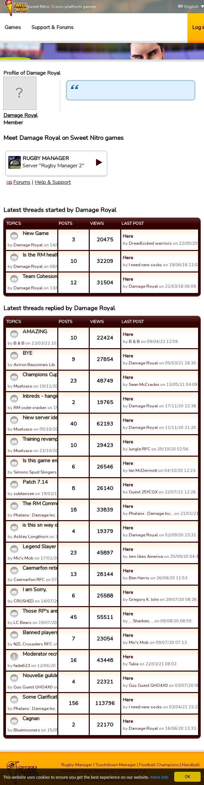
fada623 (22, 666)
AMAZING (35, 331)
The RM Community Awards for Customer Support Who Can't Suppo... (39, 503)
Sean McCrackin (144, 385)
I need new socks (145, 265)
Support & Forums (52, 27)
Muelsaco (23, 386)
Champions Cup (39, 374)
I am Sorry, (34, 589)
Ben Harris (139, 578)
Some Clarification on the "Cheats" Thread (39, 697)
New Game (36, 233)
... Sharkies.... (141, 621)
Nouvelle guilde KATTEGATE (39, 675)
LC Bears (22, 623)
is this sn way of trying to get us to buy (39, 525)
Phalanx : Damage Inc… (36, 515)
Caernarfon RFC (29, 580)
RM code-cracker (30, 408)
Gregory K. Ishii (144, 599)
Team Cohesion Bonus (39, 276)
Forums (21, 182)
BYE (27, 353)
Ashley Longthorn (31, 537)
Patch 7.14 (35, 482)
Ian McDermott (143, 471)
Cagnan (31, 718)
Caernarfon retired (39, 568)
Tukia (133, 664)
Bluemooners (27, 730)
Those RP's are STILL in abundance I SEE (39, 611)
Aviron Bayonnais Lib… (36, 365)
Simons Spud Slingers (35, 472)
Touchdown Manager (115, 765)
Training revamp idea (39, 439)
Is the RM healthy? (39, 255)
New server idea (39, 417)
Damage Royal (20, 115)
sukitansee (24, 494)
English (188, 7)
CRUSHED (24, 601)
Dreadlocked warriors (150, 243)
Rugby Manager (76, 765)
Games (13, 27)
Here (128, 236)
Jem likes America (146, 556)
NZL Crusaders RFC (33, 644)
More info (159, 777)
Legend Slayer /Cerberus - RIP (39, 546)
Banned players (39, 632)
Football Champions (159, 765)
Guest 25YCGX (143, 492)
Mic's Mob (23, 558)
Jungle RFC (139, 449)
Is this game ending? (39, 460)
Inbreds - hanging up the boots (39, 396)
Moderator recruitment (39, 654)
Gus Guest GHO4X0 (33, 687)
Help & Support (53, 182)
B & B (19, 343)
